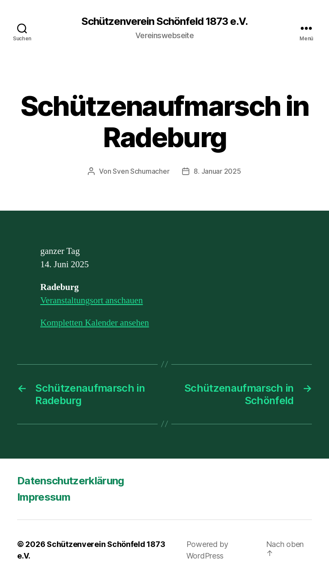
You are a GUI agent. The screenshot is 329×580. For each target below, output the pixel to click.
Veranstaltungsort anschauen (91, 300)
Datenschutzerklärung (70, 480)
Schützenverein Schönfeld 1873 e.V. (164, 21)
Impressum (43, 497)
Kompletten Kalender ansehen (94, 323)
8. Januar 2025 (217, 171)
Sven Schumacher (141, 171)
